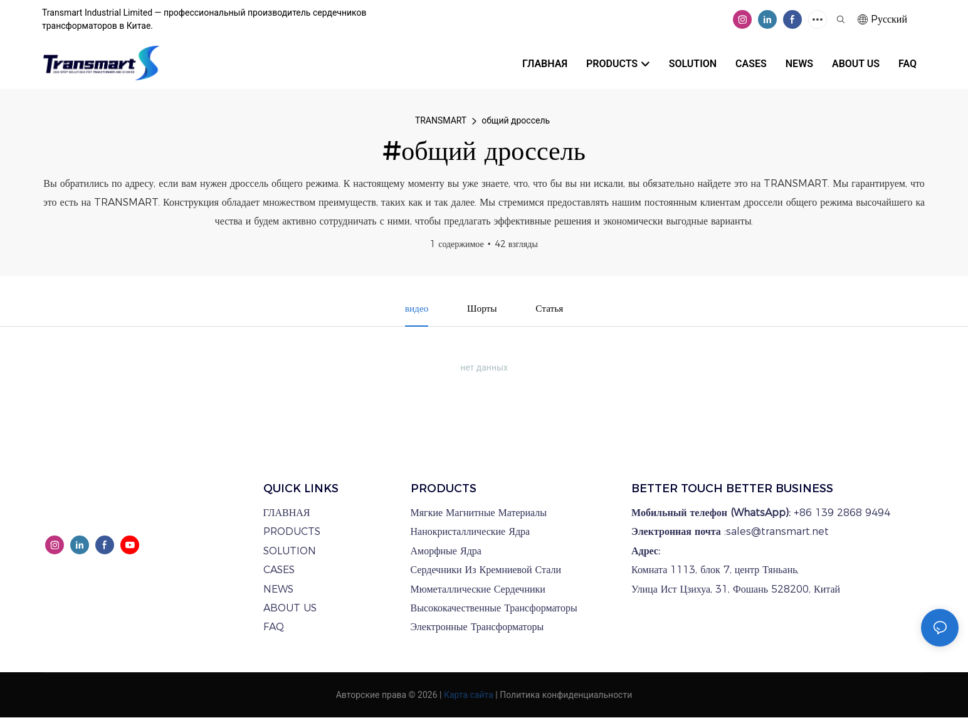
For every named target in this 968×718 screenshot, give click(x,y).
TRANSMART (440, 120)
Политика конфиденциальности (566, 695)
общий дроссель (515, 120)
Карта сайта (468, 695)
